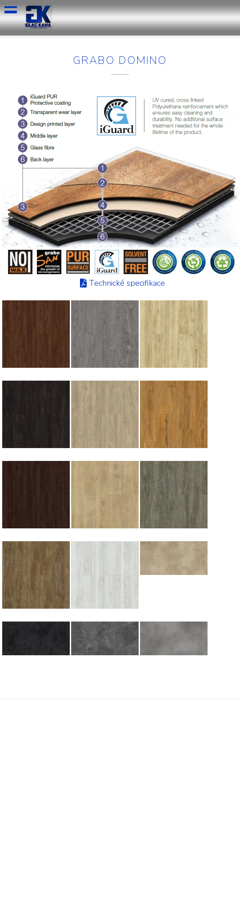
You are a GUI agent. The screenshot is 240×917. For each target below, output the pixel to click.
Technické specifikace (127, 283)
